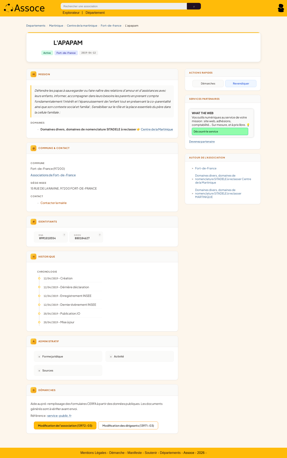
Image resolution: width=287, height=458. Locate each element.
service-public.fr (59, 415)
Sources (47, 370)
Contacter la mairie (53, 203)
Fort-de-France (111, 25)
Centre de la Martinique (82, 25)
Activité (119, 356)
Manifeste (134, 452)
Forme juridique (52, 356)
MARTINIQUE (56, 25)
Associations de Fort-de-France (53, 175)
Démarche (117, 452)
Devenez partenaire (202, 141)
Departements (35, 25)
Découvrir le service (206, 131)
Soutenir (151, 452)
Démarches (208, 83)
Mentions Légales (93, 452)
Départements (170, 452)
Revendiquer (241, 83)
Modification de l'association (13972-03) (65, 425)
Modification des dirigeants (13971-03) (128, 425)
